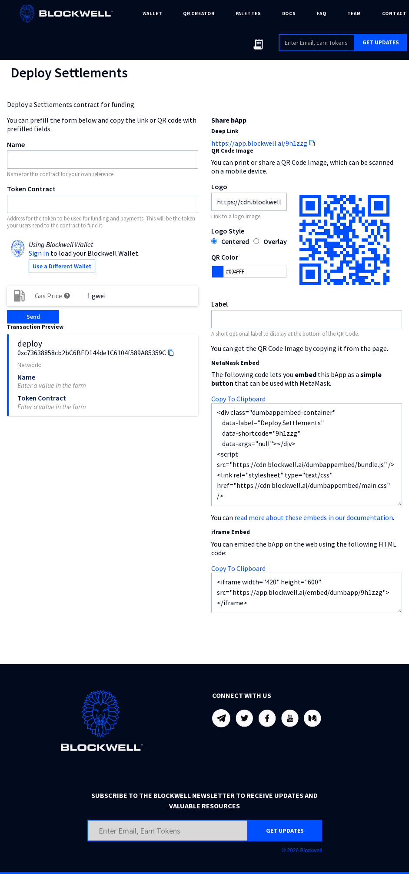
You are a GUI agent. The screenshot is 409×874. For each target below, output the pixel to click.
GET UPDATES (380, 42)
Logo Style (227, 231)
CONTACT (394, 13)
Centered (235, 241)
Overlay (275, 241)
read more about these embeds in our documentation (313, 517)
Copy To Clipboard (238, 398)
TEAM (354, 13)
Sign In (39, 253)
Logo (219, 186)
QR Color (224, 257)
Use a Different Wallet (62, 266)
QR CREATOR (199, 13)
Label (219, 304)
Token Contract (31, 188)
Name (16, 144)
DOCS (289, 13)
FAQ (321, 13)
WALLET (153, 13)
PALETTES (248, 13)
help (66, 295)
